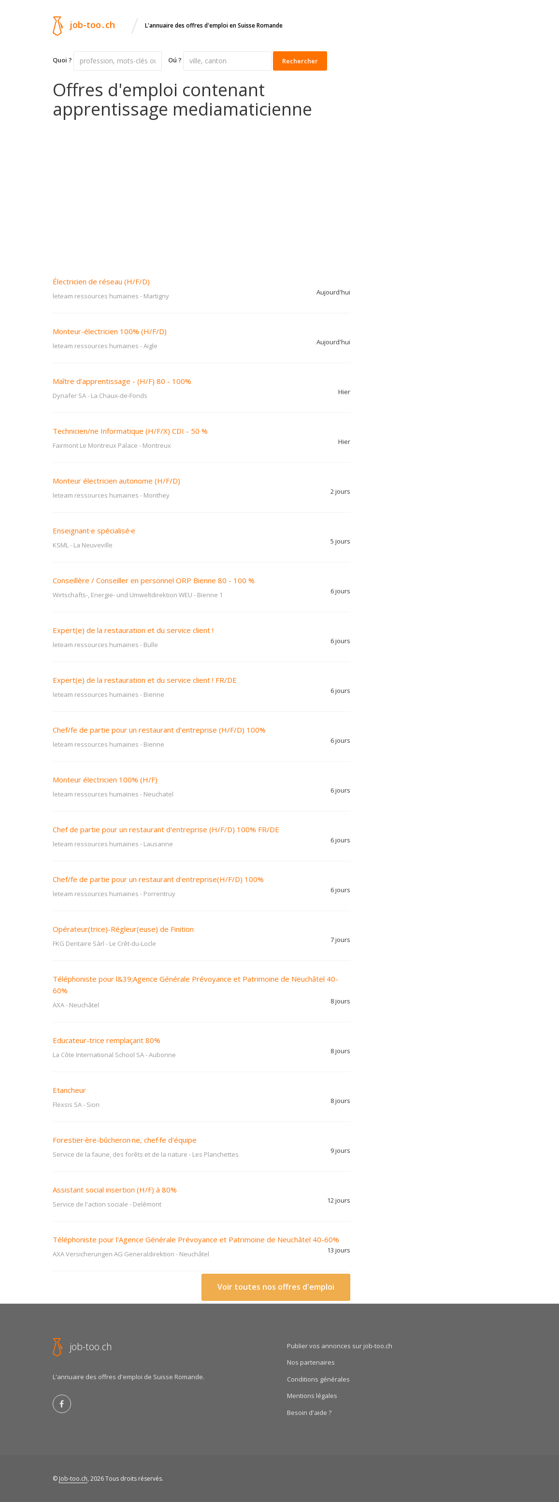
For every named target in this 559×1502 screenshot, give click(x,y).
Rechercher (300, 61)
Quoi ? (62, 60)
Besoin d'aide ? (309, 1412)
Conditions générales (318, 1379)
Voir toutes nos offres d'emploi (275, 1286)
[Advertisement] (202, 191)
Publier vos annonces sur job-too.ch (339, 1345)
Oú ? (175, 60)
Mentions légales (312, 1395)
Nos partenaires (311, 1362)
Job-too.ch (73, 1478)
